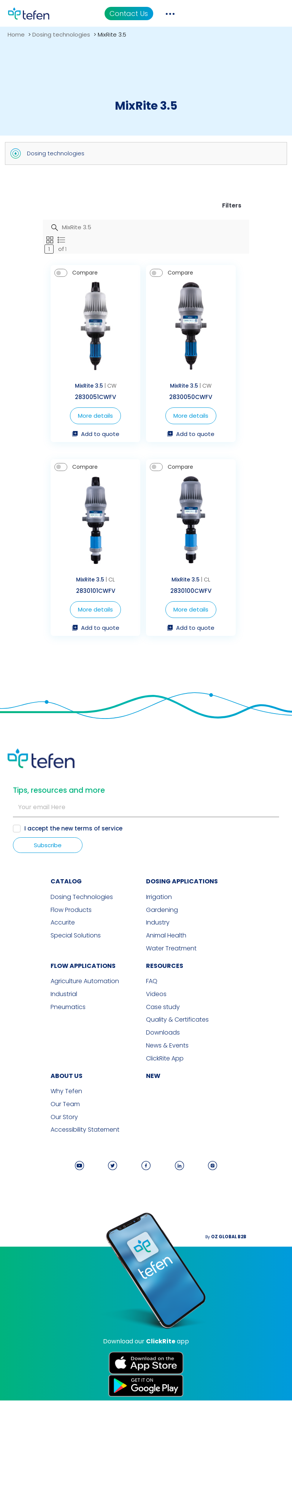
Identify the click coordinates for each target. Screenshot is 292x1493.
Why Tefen (23, 1189)
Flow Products (28, 1015)
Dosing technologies (61, 34)
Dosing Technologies (39, 1003)
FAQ (151, 1084)
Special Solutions (33, 1039)
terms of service (101, 934)
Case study (163, 1108)
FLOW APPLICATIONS (40, 1068)
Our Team (22, 1201)
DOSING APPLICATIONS (182, 988)
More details (72, 467)
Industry (158, 1027)
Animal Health (166, 1039)
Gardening (162, 1015)
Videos (156, 1096)
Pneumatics (25, 1108)
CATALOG (23, 988)
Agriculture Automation (42, 1084)
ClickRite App (165, 1157)
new (153, 1174)
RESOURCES (164, 1068)
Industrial (21, 1096)
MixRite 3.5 (66, 437)
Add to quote (73, 485)
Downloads (163, 1133)
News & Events (167, 1145)
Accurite (20, 1027)
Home (16, 34)
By (265, 1332)
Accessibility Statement (42, 1226)
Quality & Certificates (177, 1120)
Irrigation (159, 1003)
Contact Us (218, 13)
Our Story (21, 1213)
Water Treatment (171, 1051)
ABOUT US (24, 1174)
